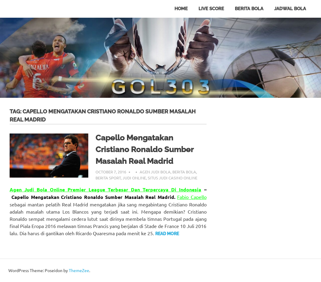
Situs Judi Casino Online (172, 177)
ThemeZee (79, 270)
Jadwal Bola (290, 8)
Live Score (211, 8)
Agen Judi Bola (155, 171)
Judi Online (134, 177)
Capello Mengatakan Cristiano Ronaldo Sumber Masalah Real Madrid (144, 149)
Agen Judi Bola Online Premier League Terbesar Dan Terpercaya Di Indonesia (105, 189)
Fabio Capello (191, 197)
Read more (167, 233)
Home (181, 8)
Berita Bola (249, 8)
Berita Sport (108, 177)
